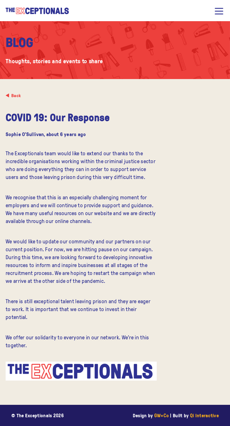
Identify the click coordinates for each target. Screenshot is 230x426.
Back (16, 95)
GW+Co (161, 415)
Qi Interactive (204, 415)
